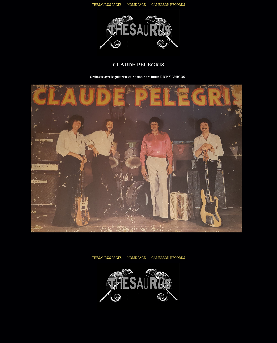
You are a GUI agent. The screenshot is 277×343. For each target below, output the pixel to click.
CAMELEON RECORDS (168, 4)
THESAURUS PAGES (107, 4)
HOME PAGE (136, 4)
